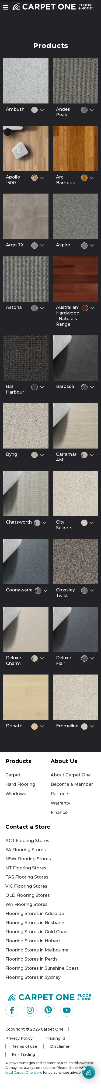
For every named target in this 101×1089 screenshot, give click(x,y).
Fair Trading (23, 1054)
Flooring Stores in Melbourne (36, 950)
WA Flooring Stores (26, 904)
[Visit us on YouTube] (66, 1010)
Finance (59, 812)
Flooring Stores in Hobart (32, 940)
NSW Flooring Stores (28, 858)
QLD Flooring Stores (27, 895)
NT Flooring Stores (25, 868)
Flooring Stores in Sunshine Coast (42, 968)
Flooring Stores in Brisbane (34, 922)
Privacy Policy (19, 1038)
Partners (60, 793)
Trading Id (55, 1038)
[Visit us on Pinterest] (48, 1010)
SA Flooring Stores (25, 849)
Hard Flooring (20, 784)
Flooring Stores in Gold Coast (37, 931)
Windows (15, 793)
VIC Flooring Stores (26, 886)
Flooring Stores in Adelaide (34, 913)
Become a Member (72, 784)
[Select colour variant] (42, 110)
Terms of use (24, 1046)
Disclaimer (60, 1046)
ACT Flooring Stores (27, 840)
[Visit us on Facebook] (11, 1010)
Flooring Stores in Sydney (33, 977)
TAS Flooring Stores (26, 877)
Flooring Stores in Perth (31, 959)
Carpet (12, 774)
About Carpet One (71, 774)
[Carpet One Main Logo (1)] (50, 997)
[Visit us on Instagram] (30, 1010)
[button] (5, 7)
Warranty (60, 803)
